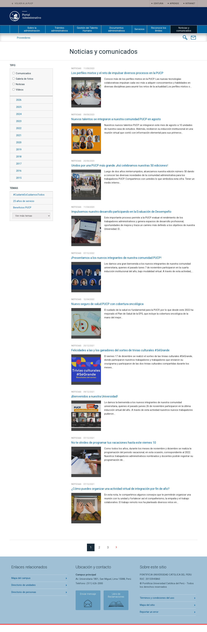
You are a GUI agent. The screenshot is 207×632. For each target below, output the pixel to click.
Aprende (174, 3)
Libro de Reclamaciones (114, 603)
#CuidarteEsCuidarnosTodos (28, 194)
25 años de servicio (23, 201)
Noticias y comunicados (183, 29)
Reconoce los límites (158, 29)
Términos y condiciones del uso (157, 605)
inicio (14, 29)
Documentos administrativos (116, 29)
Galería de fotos (24, 78)
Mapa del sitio (147, 612)
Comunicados (23, 73)
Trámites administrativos (59, 29)
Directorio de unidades (23, 592)
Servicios (139, 29)
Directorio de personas (23, 599)
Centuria (158, 3)
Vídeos (19, 89)
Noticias (20, 84)
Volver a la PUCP (24, 3)
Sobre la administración (32, 29)
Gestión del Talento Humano (87, 29)
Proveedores (23, 37)
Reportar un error (149, 619)
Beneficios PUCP (22, 207)
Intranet (190, 3)
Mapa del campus (20, 585)
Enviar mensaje (87, 601)
